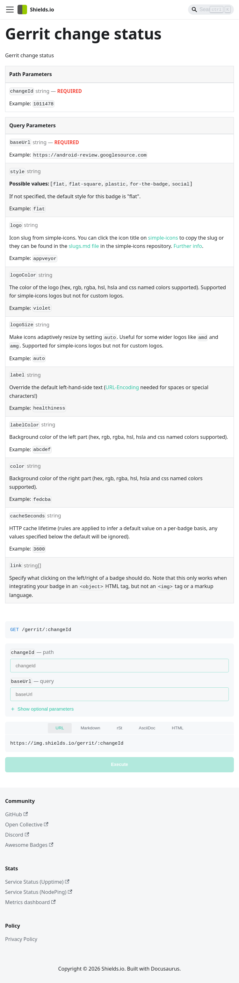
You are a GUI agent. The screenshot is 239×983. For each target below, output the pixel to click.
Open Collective (26, 824)
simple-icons (163, 237)
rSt (119, 728)
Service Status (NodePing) (38, 891)
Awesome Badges (29, 844)
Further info (188, 245)
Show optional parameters (42, 709)
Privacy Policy (21, 939)
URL (59, 728)
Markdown (90, 728)
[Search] (211, 9)
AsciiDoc (147, 728)
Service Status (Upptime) (37, 881)
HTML (177, 728)
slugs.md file (84, 245)
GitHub (16, 814)
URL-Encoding (122, 387)
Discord (17, 834)
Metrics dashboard (30, 902)
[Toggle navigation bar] (10, 9)
